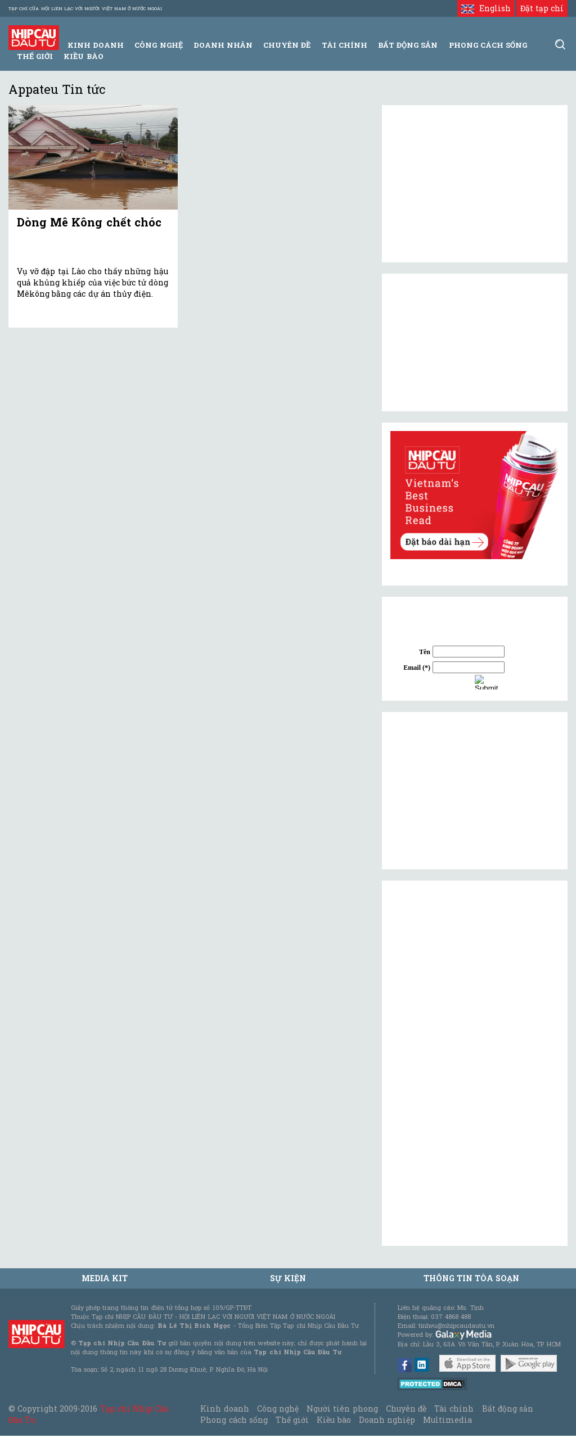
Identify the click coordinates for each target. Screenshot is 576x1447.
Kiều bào (83, 56)
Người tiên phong (342, 1408)
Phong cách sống (233, 1419)
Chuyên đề (286, 45)
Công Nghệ (158, 45)
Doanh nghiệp (387, 1419)
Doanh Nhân (223, 45)
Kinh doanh (224, 1408)
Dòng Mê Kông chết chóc (89, 222)
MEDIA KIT (105, 1278)
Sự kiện (288, 1278)
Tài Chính (344, 45)
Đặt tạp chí (542, 8)
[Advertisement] (474, 790)
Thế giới (35, 56)
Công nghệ (278, 1408)
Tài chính (454, 1408)
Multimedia (447, 1419)
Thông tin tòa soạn (472, 1278)
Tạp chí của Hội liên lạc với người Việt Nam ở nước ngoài (85, 8)
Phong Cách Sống (488, 45)
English (485, 8)
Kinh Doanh (96, 45)
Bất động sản (408, 45)
